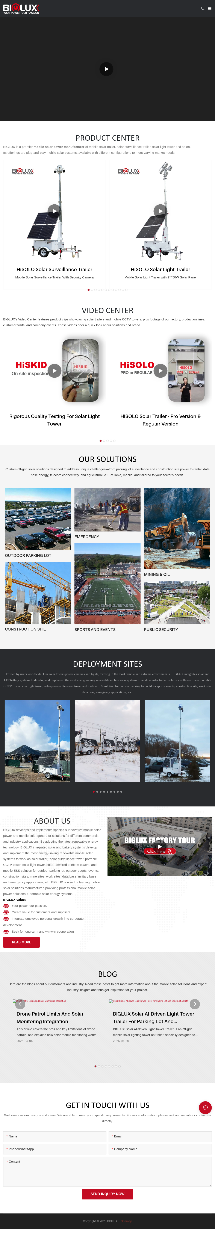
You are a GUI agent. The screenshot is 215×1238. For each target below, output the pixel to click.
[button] (88, 290)
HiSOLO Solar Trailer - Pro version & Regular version (160, 420)
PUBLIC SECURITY (161, 629)
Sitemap (126, 1221)
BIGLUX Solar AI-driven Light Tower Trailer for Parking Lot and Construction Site (153, 1024)
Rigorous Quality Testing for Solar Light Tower (54, 420)
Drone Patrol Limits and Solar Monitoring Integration (50, 1024)
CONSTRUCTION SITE (25, 629)
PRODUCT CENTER (108, 138)
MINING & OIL (157, 574)
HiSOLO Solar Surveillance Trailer (54, 269)
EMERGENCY (86, 536)
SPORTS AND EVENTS (94, 629)
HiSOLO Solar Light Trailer (160, 269)
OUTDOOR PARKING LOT (28, 555)
